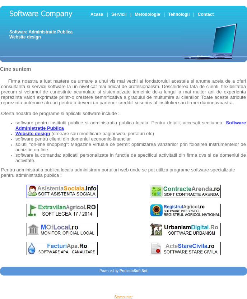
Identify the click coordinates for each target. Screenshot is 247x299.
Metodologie (147, 14)
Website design (25, 37)
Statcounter (123, 297)
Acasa (96, 14)
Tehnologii (179, 14)
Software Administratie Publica (41, 31)
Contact (206, 14)
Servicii (119, 14)
